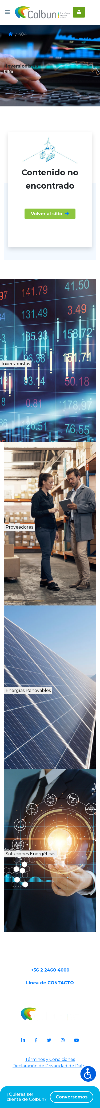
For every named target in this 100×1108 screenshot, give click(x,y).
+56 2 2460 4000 (50, 1003)
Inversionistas (37, 379)
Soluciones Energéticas (54, 874)
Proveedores (35, 542)
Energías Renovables (52, 705)
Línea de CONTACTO (50, 1020)
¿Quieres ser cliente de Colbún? (50, 1097)
